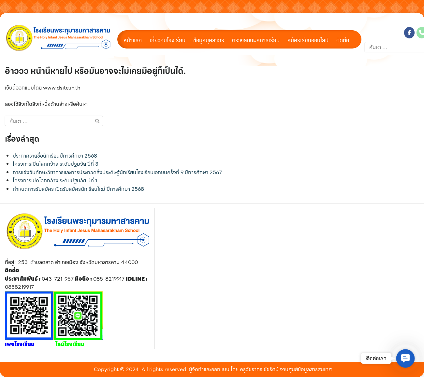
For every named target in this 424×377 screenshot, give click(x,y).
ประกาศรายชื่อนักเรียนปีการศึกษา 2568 (55, 156)
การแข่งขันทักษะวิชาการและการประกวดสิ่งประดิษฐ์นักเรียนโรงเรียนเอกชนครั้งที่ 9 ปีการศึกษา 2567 (117, 172)
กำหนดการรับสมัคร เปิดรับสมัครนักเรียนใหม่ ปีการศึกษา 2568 (78, 189)
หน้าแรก (133, 40)
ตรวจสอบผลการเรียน (256, 40)
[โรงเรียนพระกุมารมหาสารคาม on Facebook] (409, 32)
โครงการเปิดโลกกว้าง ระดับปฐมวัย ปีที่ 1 (55, 180)
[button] (405, 358)
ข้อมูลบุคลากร (208, 40)
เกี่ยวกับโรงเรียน (167, 40)
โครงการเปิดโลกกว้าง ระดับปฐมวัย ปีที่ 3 (55, 164)
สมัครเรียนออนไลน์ (308, 40)
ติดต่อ (342, 40)
